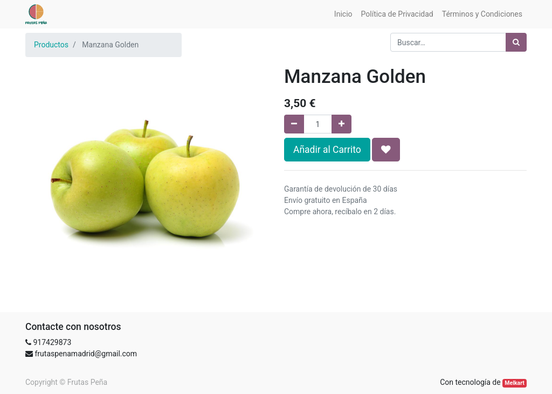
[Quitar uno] (294, 124)
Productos (51, 44)
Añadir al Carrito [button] (327, 149)
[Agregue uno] (341, 124)
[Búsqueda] (516, 42)
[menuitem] (343, 14)
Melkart (515, 382)
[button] (386, 149)
